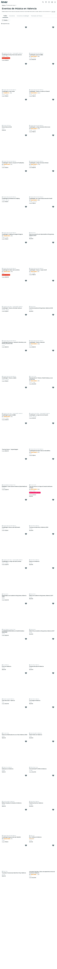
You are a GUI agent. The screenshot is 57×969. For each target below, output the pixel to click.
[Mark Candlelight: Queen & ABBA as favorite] (53, 27)
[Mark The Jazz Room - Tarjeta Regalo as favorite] (26, 423)
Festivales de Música (36, 16)
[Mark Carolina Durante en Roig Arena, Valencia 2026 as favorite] (53, 281)
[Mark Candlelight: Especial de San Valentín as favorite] (26, 810)
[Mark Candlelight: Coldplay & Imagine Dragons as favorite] (26, 207)
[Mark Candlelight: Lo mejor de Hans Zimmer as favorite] (26, 534)
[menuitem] (5, 16)
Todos (5, 16)
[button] (12, 5)
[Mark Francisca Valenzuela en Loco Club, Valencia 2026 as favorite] (26, 707)
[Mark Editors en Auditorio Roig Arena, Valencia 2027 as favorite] (53, 568)
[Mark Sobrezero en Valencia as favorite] (26, 741)
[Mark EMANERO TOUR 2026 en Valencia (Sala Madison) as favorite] (26, 459)
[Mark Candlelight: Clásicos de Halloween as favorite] (26, 500)
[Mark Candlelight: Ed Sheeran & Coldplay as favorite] (26, 171)
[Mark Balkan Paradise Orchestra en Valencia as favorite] (26, 776)
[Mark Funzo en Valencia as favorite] (26, 639)
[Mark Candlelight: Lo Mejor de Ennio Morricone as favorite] (53, 100)
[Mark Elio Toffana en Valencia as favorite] (53, 810)
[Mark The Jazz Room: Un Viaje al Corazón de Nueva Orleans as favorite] (53, 459)
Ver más (53, 11)
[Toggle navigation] (55, 2)
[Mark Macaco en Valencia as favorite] (53, 534)
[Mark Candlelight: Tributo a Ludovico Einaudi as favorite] (53, 64)
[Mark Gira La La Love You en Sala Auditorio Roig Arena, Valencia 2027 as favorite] (53, 207)
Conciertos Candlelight (23, 16)
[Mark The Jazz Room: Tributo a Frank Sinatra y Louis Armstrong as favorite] (53, 351)
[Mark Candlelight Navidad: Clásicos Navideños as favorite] (53, 423)
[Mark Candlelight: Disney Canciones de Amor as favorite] (26, 27)
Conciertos (12, 16)
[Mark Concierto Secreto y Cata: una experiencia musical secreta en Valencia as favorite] (53, 845)
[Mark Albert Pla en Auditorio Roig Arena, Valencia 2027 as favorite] (53, 604)
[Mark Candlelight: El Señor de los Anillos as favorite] (26, 243)
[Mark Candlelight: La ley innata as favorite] (26, 64)
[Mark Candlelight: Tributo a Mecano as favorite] (53, 315)
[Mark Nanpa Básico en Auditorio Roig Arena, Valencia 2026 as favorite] (26, 568)
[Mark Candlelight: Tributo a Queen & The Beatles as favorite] (26, 135)
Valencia (4, 5)
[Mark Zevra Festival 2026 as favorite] (26, 100)
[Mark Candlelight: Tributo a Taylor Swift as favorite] (53, 243)
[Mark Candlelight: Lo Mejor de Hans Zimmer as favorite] (53, 135)
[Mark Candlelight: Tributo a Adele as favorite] (26, 351)
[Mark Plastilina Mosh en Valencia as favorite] (53, 776)
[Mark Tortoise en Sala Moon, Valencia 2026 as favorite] (53, 500)
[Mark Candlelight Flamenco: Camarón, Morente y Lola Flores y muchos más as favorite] (26, 315)
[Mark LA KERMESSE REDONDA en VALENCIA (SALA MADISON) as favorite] (26, 604)
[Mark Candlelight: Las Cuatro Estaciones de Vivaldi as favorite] (53, 171)
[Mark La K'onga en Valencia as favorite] (53, 673)
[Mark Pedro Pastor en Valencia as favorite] (53, 707)
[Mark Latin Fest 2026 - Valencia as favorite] (26, 673)
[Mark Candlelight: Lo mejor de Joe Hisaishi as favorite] (53, 388)
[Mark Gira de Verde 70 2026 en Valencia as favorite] (53, 741)
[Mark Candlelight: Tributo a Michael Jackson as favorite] (26, 281)
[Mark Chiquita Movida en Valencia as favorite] (53, 639)
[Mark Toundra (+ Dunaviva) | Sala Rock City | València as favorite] (26, 845)
